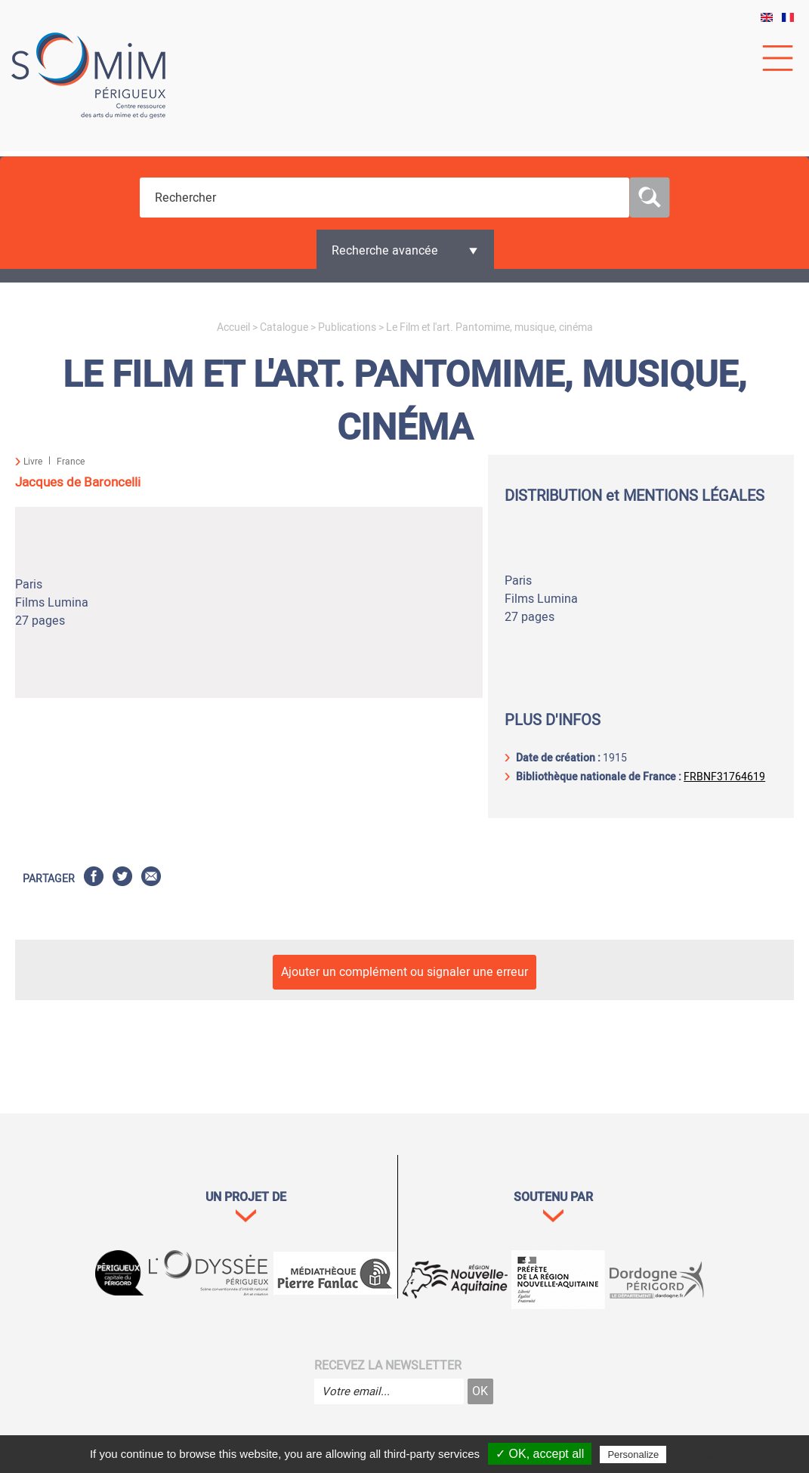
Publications (347, 327)
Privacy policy (701, 1454)
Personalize (633, 1454)
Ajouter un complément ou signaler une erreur (404, 972)
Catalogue (284, 327)
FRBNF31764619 (724, 777)
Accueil (233, 327)
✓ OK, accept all (540, 1453)
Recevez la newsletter (388, 1366)
